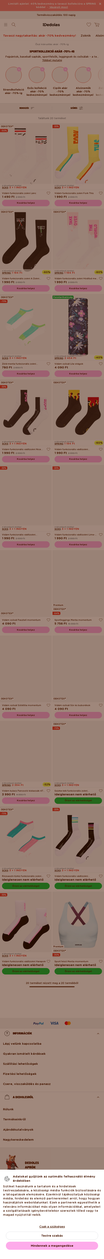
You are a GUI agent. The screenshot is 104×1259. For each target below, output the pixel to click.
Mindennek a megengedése (52, 1245)
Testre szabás (52, 1235)
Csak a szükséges (52, 1226)
